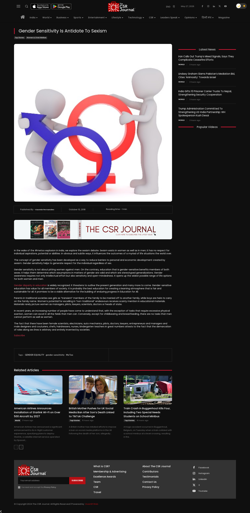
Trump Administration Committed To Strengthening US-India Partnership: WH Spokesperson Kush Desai (201, 111)
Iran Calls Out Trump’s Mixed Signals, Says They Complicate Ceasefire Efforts (206, 58)
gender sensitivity (55, 355)
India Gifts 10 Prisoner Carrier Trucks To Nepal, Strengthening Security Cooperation (205, 92)
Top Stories (19, 37)
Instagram (204, 473)
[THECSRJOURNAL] (121, 7)
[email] (43, 480)
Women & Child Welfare (36, 37)
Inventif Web (91, 504)
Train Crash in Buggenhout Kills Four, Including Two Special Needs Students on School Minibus (147, 412)
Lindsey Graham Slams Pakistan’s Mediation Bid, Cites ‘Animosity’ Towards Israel (206, 75)
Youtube (203, 491)
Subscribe (19, 335)
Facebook (204, 467)
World (17, 420)
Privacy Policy (50, 487)
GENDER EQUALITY (34, 355)
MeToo (69, 355)
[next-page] (21, 447)
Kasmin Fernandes (44, 209)
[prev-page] (16, 447)
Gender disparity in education (30, 285)
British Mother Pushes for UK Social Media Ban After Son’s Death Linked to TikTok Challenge (91, 412)
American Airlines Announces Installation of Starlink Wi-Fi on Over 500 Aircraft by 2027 (37, 412)
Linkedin (203, 479)
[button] (26, 6)
